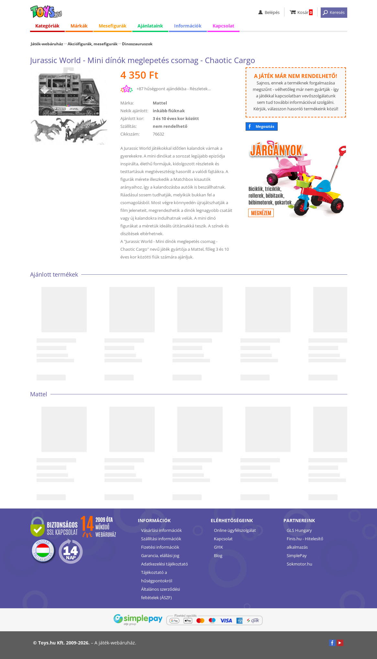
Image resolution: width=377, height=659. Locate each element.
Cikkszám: (129, 134)
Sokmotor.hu (299, 564)
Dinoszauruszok (137, 43)
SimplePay (297, 555)
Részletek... (200, 89)
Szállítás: (128, 126)
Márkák (79, 26)
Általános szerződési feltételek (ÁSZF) (160, 593)
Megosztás (265, 126)
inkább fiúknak (169, 111)
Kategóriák (47, 26)
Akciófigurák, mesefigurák (92, 43)
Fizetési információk (160, 547)
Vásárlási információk (161, 530)
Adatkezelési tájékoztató (164, 564)
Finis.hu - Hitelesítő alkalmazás (305, 543)
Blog (218, 555)
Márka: (127, 103)
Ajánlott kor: (132, 118)
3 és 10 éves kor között (176, 118)
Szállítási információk (161, 539)
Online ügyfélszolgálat (235, 530)
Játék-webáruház (47, 43)
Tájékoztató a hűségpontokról (156, 576)
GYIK (218, 547)
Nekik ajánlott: (134, 111)
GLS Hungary (299, 530)
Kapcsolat (223, 26)
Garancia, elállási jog (160, 555)
